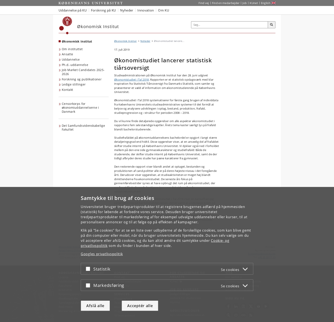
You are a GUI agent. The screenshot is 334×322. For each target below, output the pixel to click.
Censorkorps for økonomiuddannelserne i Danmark (80, 108)
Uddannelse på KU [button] (73, 10)
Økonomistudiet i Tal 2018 (131, 79)
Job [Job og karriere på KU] (244, 3)
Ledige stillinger (74, 84)
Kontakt (67, 90)
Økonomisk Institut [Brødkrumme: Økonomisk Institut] (125, 41)
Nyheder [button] (126, 10)
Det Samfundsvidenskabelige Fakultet (83, 128)
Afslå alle (95, 305)
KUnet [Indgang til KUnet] (254, 3)
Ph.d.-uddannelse (75, 65)
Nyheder (145, 41)
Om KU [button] (163, 10)
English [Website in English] (265, 3)
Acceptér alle (140, 305)
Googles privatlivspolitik (102, 254)
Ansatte (67, 54)
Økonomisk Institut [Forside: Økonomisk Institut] (77, 41)
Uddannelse (71, 59)
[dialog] (167, 254)
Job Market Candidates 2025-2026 (83, 72)
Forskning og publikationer (82, 79)
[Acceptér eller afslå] (89, 268)
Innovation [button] (145, 10)
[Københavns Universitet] (65, 25)
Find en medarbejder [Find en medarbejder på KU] (226, 3)
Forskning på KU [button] (103, 10)
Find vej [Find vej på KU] (204, 3)
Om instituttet (72, 49)
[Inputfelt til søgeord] (229, 24)
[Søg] (271, 24)
